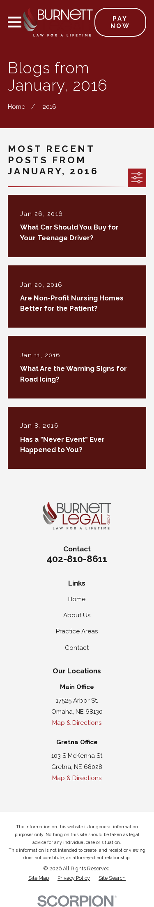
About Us (76, 615)
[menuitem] (38, 878)
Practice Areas (77, 631)
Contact (77, 648)
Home (76, 599)
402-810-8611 (76, 558)
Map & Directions (76, 723)
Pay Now (120, 22)
